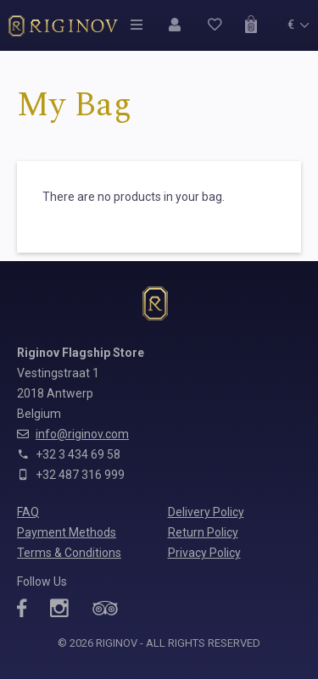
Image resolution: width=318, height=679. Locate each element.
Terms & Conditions (69, 552)
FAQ (28, 512)
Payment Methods (66, 532)
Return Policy (203, 532)
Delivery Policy (206, 512)
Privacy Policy (204, 552)
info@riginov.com (82, 434)
